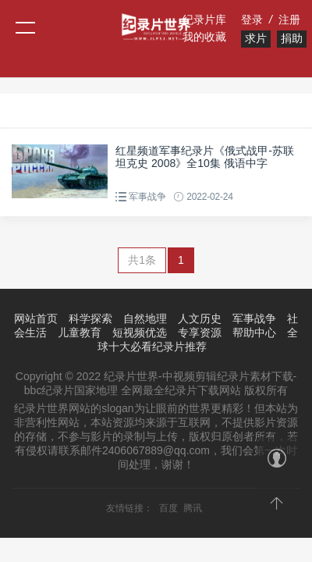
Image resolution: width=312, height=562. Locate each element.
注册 (289, 19)
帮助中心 (254, 332)
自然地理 (145, 318)
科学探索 (90, 318)
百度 (168, 508)
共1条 (142, 260)
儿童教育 (79, 332)
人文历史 (200, 318)
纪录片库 (204, 19)
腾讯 (192, 508)
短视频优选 (139, 332)
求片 (256, 38)
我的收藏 (204, 36)
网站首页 (36, 318)
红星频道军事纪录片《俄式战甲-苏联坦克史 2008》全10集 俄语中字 (204, 156)
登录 (252, 19)
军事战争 (147, 196)
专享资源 (200, 332)
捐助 (292, 38)
